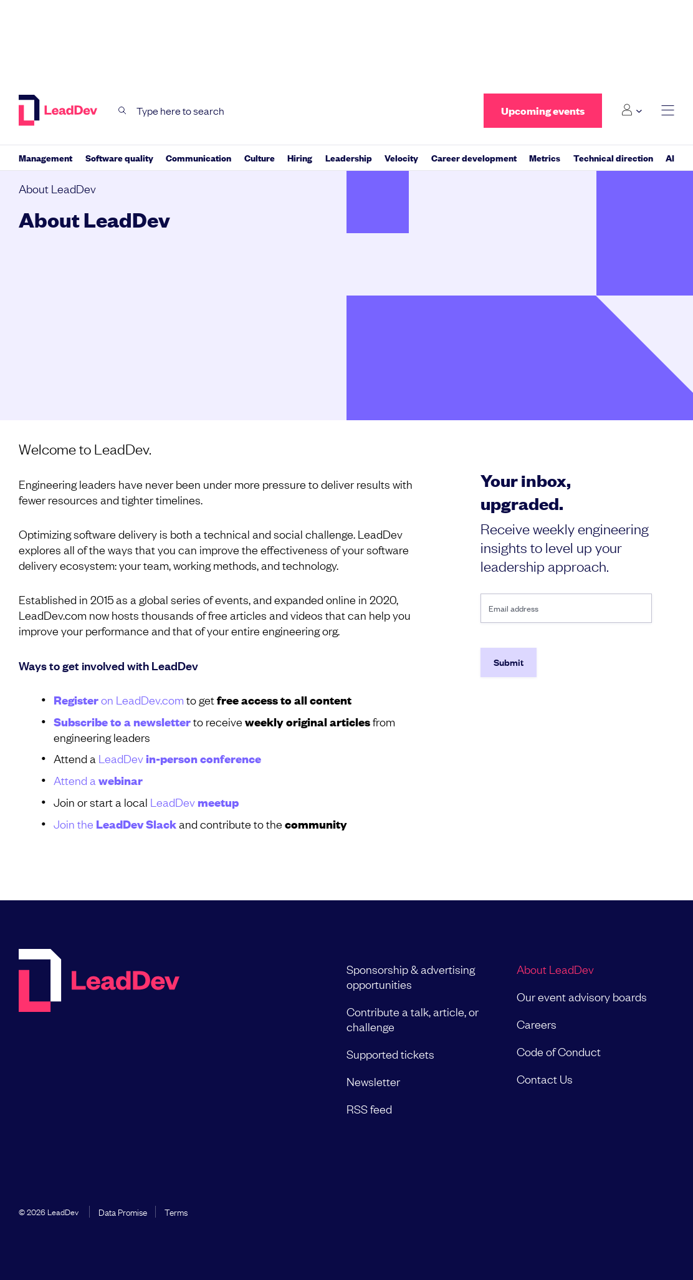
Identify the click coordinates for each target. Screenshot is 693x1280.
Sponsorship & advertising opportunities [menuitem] (410, 976)
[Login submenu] (632, 110)
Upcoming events (543, 110)
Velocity (401, 157)
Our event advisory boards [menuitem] (582, 996)
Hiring (299, 157)
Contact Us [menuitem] (545, 1078)
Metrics (544, 157)
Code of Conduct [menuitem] (559, 1051)
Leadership (348, 157)
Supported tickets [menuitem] (390, 1053)
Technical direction (613, 157)
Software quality (119, 157)
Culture (259, 157)
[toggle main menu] (667, 110)
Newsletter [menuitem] (373, 1081)
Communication (198, 157)
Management (45, 157)
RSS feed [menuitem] (369, 1108)
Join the (115, 823)
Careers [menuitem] (537, 1023)
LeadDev (179, 758)
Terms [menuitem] (176, 1211)
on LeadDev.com (119, 699)
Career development (474, 157)
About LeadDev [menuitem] (555, 968)
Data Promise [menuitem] (122, 1211)
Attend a (98, 779)
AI (670, 157)
